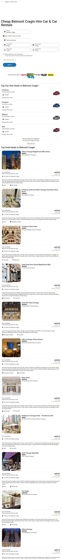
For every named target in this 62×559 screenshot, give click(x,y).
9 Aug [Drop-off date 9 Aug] (36, 38)
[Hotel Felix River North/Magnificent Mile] (31, 232)
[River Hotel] (31, 306)
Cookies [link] (34, 524)
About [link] (4, 522)
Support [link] (49, 522)
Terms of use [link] (35, 527)
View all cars (31, 136)
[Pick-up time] (17, 42)
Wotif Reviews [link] (21, 542)
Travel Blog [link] (20, 540)
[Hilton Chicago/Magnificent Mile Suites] (31, 154)
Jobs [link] (4, 524)
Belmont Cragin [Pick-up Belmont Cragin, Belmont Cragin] (10, 33)
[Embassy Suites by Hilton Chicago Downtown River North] (31, 181)
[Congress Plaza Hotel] (31, 206)
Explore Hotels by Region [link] (23, 522)
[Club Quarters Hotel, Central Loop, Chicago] (31, 430)
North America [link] (15, 2)
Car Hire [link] (8, 2)
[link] (31, 498)
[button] (31, 52)
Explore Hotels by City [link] (22, 532)
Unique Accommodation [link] (23, 537)
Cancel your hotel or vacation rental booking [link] (53, 525)
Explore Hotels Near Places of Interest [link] (24, 529)
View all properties (31, 449)
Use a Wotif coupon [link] (51, 534)
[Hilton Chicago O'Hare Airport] (31, 281)
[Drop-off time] (45, 42)
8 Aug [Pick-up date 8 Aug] (8, 38)
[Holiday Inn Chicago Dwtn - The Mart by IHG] (31, 331)
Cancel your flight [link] (51, 528)
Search (10, 57)
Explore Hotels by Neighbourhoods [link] (21, 525)
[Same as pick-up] (45, 32)
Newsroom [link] (5, 532)
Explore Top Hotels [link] (22, 534)
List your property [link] (6, 527)
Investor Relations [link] (6, 534)
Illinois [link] (33, 2)
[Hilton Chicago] (31, 405)
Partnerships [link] (5, 529)
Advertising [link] (5, 537)
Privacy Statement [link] (36, 522)
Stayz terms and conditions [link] (38, 529)
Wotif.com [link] (3, 2)
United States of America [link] (25, 2)
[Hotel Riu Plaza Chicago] (31, 257)
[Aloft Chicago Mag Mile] (31, 356)
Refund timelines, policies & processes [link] (53, 531)
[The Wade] (31, 380)
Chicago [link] (38, 2)
